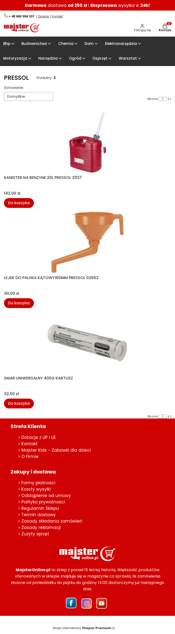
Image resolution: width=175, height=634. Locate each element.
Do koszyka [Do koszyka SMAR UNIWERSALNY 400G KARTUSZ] (19, 403)
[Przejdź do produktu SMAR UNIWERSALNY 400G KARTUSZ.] (87, 342)
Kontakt (57, 16)
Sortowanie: (14, 87)
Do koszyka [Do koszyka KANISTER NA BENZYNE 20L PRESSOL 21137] (19, 202)
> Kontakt (28, 444)
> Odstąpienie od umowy (44, 496)
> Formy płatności (36, 483)
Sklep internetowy (82, 628)
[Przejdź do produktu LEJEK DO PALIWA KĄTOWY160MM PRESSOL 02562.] (87, 242)
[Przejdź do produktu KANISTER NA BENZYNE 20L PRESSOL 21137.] (87, 142)
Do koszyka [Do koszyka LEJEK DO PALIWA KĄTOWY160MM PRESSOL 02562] (19, 303)
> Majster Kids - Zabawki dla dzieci (54, 450)
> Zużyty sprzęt (33, 534)
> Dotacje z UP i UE (37, 437)
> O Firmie (28, 456)
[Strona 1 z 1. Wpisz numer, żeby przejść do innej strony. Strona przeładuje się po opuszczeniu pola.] (163, 99)
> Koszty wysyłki (34, 489)
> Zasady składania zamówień (50, 521)
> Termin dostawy (37, 515)
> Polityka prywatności (41, 502)
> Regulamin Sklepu (38, 508)
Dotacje (43, 16)
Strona (152, 99)
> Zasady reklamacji (39, 527)
